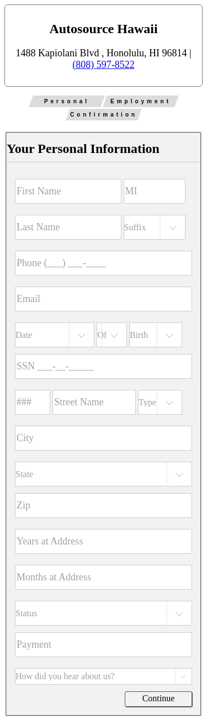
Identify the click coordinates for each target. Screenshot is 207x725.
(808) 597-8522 (103, 64)
